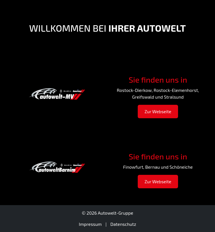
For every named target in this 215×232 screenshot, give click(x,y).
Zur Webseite (157, 111)
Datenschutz (123, 224)
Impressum (90, 224)
